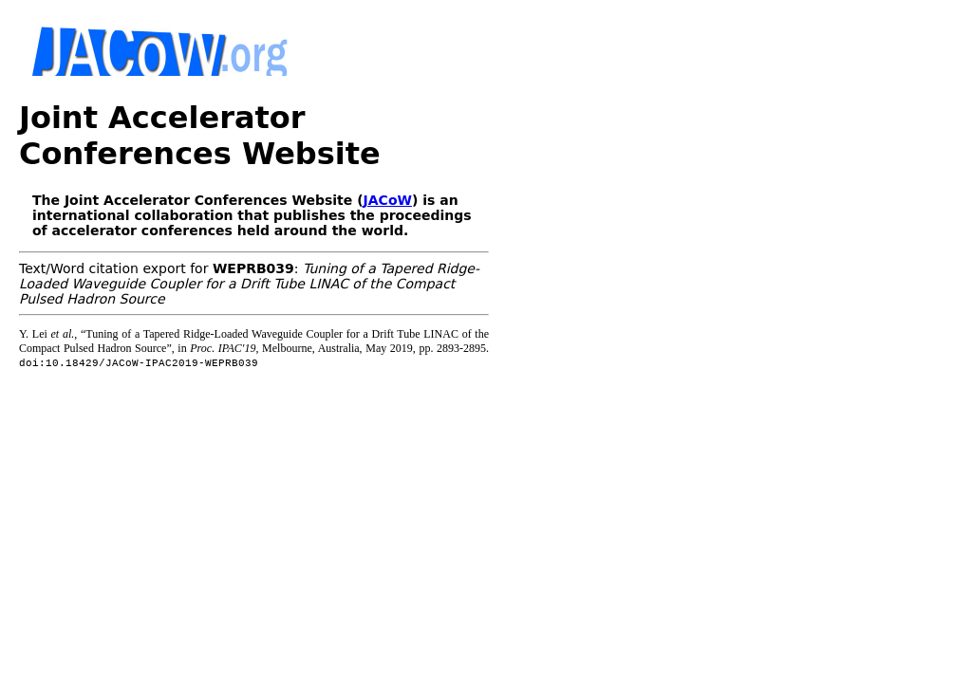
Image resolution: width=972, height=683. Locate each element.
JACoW (388, 200)
